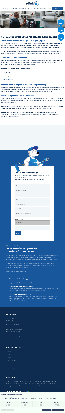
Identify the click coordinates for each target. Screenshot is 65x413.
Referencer (43, 8)
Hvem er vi (36, 8)
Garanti (30, 8)
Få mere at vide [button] (8, 410)
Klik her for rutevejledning (13, 331)
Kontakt (49, 8)
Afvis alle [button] (46, 410)
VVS (3, 8)
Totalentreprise (13, 8)
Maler (6, 8)
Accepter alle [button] (58, 410)
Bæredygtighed (23, 8)
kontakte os (18, 98)
